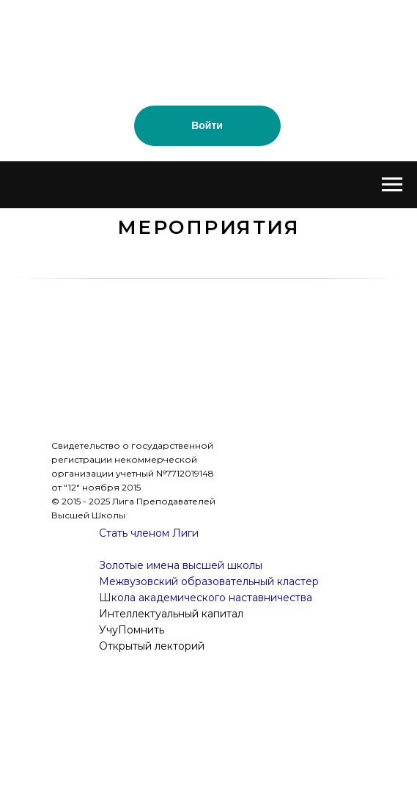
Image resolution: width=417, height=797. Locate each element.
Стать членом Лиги (149, 533)
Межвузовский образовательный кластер (209, 581)
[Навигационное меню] (392, 184)
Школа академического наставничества (205, 597)
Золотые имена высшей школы (180, 565)
